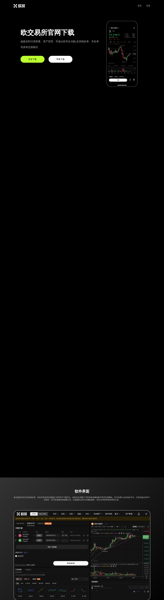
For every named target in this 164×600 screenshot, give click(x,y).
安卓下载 (32, 59)
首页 (140, 6)
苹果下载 (60, 59)
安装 (148, 6)
